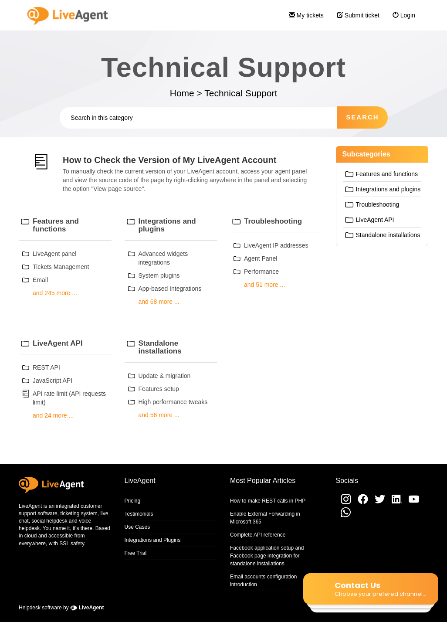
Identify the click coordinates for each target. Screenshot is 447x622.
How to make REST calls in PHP (267, 501)
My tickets (303, 19)
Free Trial (136, 553)
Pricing (133, 501)
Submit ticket (354, 19)
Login (400, 19)
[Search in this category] (198, 117)
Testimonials (139, 514)
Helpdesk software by (61, 608)
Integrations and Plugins (153, 540)
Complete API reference (257, 535)
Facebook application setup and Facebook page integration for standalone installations (267, 556)
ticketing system (78, 513)
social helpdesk (49, 521)
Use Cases (137, 527)
